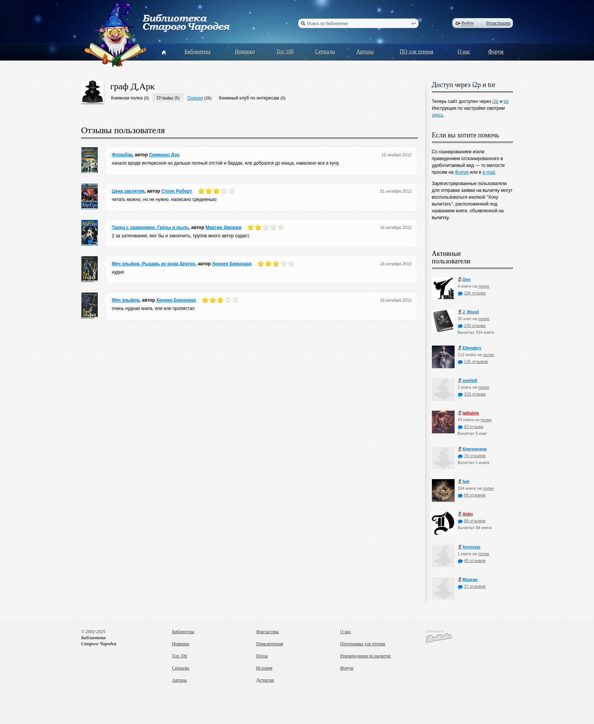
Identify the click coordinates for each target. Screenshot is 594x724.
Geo (464, 279)
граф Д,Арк (132, 86)
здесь (438, 115)
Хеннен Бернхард (232, 263)
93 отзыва (470, 426)
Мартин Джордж (223, 227)
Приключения (269, 643)
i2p (495, 101)
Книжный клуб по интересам (249, 98)
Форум (496, 51)
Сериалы (325, 51)
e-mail (489, 172)
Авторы (365, 51)
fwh (464, 481)
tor (506, 101)
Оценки (195, 98)
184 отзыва (472, 293)
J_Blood (468, 312)
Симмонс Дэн (164, 154)
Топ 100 (285, 51)
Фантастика (267, 631)
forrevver (469, 547)
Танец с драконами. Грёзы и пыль (150, 227)
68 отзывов (472, 495)
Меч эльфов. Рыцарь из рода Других (153, 263)
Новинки (245, 51)
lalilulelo (468, 413)
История (264, 668)
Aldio (465, 514)
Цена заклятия (128, 191)
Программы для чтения (362, 643)
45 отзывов (472, 560)
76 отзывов (472, 455)
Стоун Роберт (176, 191)
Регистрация (498, 23)
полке (483, 286)
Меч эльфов (125, 300)
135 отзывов (473, 361)
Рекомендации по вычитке (365, 656)
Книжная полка (127, 98)
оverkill (467, 380)
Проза (262, 656)
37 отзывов (472, 586)
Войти (467, 23)
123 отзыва (472, 394)
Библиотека (197, 51)
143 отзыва (472, 325)
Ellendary (469, 348)
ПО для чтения (416, 51)
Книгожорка (472, 449)
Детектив (265, 680)
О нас (464, 51)
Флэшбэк (122, 154)
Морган (468, 579)
